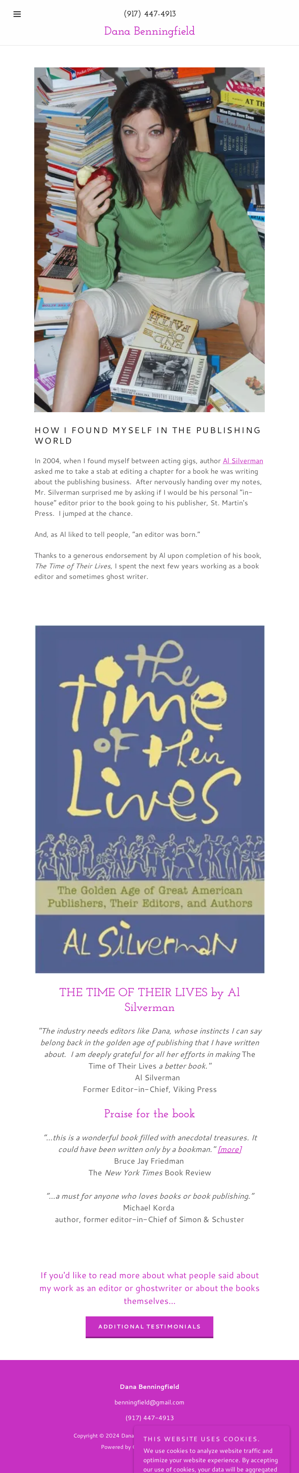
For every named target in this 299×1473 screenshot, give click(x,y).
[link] (149, 32)
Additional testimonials (149, 1326)
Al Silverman (243, 460)
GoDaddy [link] (144, 1447)
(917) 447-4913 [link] (149, 14)
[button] (30, 14)
